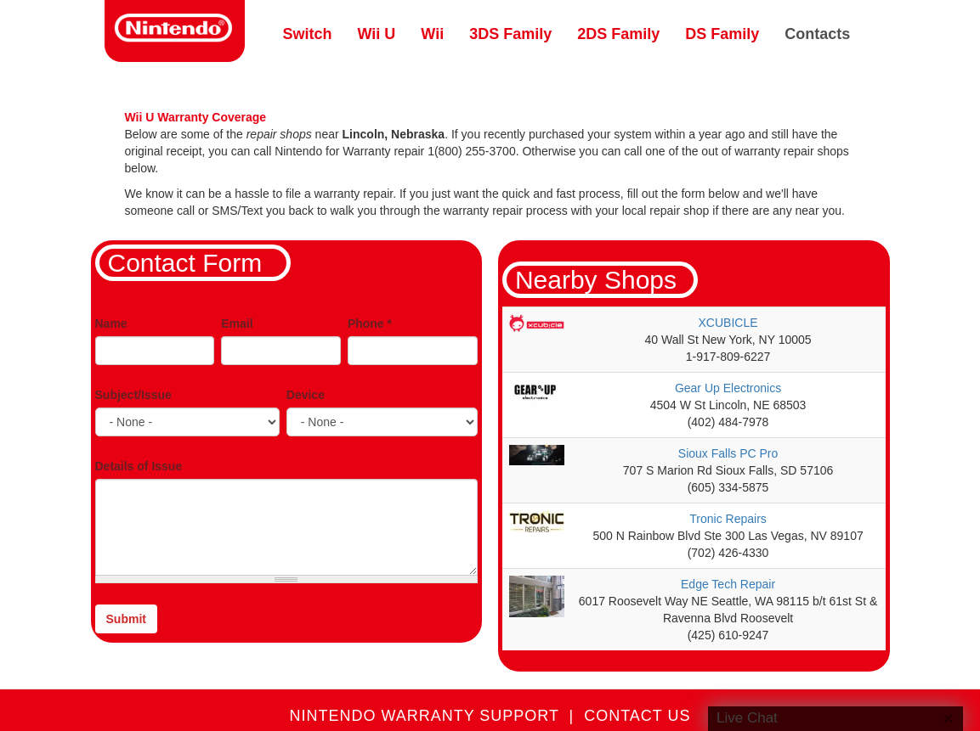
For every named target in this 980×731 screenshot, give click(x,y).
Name (111, 323)
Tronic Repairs (728, 519)
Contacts (817, 34)
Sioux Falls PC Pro (728, 453)
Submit (126, 619)
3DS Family (510, 34)
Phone (370, 323)
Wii (432, 34)
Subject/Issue (133, 395)
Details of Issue (139, 466)
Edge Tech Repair (728, 584)
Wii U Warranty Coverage (196, 117)
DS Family (722, 34)
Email (236, 323)
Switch (307, 34)
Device (305, 395)
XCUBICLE (728, 322)
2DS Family (618, 34)
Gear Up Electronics (728, 388)
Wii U (377, 34)
